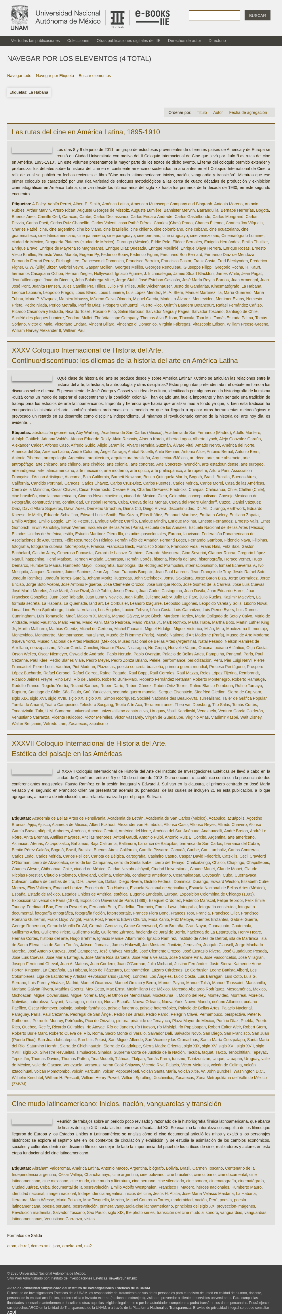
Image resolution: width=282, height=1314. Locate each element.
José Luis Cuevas (248, 584)
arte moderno (116, 470)
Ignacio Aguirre (128, 273)
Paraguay (20, 1014)
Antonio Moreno (228, 204)
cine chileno (141, 229)
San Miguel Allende (125, 1039)
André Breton (236, 831)
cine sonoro (196, 1181)
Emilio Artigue (24, 521)
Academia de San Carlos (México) (132, 432)
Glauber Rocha (221, 552)
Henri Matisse (59, 559)
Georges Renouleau (163, 267)
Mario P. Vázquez (41, 299)
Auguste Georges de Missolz (103, 210)
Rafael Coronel (56, 673)
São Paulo (71, 692)
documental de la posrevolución (80, 1187)
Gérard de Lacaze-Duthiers (119, 552)
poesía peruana (56, 1206)
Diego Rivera (154, 508)
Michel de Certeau (95, 628)
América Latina (115, 204)
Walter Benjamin (26, 723)
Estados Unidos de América (36, 533)
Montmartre (45, 635)
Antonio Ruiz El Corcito (185, 837)
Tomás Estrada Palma (233, 317)
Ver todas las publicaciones (35, 40)
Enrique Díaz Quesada (125, 248)
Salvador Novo (187, 1033)
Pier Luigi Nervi (237, 660)
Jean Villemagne (26, 280)
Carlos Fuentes (157, 483)
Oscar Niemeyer (52, 654)
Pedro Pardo (157, 1014)
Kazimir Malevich (239, 597)
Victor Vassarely (129, 717)
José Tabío (100, 590)
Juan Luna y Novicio (103, 597)
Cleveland (87, 875)
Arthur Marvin (38, 210)
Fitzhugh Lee (67, 261)
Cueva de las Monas (148, 502)
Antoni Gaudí (125, 837)
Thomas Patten (75, 1058)
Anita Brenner (167, 451)
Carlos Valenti (104, 223)
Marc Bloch (151, 616)
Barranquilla (208, 210)
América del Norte (238, 445)
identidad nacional (28, 1193)
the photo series (140, 1212)
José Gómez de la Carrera (206, 584)
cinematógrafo (251, 1181)
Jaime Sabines (78, 571)
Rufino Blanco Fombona (211, 685)
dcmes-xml (40, 1246)
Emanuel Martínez (181, 514)
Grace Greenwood (140, 925)
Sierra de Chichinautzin (81, 1046)
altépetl (44, 831)
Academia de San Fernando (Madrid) (198, 432)
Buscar (257, 15)
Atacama (73, 477)
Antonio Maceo (114, 1168)
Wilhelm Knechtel (27, 1077)
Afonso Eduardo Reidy (90, 439)
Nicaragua (136, 647)
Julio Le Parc (185, 597)
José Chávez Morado (118, 951)
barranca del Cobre (241, 843)
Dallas (111, 881)
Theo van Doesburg (192, 704)
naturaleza (38, 1001)
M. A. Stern (173, 292)
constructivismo (46, 502)
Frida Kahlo (158, 919)
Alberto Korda (151, 439)
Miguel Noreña (83, 995)
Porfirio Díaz (89, 305)
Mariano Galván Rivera (32, 989)
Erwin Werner (73, 527)
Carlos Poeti (37, 223)
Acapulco (217, 818)
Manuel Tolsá (198, 982)
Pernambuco (210, 1014)
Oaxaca (205, 647)
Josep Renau (125, 590)
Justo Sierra (220, 963)
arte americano (241, 837)
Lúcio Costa (161, 609)
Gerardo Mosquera (163, 552)
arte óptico (139, 470)
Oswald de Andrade (86, 654)
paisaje (66, 1008)
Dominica (182, 881)
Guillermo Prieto (55, 932)
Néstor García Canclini (78, 647)
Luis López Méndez (143, 292)
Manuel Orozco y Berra (135, 982)
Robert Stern (254, 1027)
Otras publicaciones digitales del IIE (129, 40)
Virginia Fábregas (174, 324)
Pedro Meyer (97, 660)
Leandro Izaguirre (146, 603)
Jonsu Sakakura (178, 578)
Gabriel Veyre (71, 267)
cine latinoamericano (56, 235)
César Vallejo (70, 1174)
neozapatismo (42, 647)
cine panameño (91, 235)
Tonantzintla (22, 711)
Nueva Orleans (146, 1001)
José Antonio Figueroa (81, 584)
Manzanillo (255, 982)
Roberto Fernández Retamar (165, 679)
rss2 (88, 1246)
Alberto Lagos (178, 439)
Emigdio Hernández (221, 242)
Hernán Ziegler (78, 273)
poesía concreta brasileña (140, 666)
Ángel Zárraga (113, 451)
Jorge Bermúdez (243, 578)
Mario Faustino (42, 622)
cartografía (136, 856)
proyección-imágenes (236, 1206)
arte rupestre (195, 470)
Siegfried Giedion (210, 692)
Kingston (32, 970)
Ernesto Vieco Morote (57, 254)
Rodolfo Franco (25, 685)
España (18, 894)
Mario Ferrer (69, 622)
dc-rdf (23, 1246)
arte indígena (23, 470)
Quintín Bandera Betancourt (189, 305)
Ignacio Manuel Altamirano (121, 938)
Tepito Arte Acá (128, 704)
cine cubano (196, 229)
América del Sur (26, 451)
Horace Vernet (237, 559)
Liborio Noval (255, 603)
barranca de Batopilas (157, 843)
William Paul (74, 330)
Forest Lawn (166, 906)
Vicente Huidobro (67, 717)
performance (174, 660)
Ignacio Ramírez (161, 938)
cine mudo (79, 1181)
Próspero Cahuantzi (120, 305)
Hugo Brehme (82, 938)
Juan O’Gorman (131, 963)
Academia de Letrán (125, 818)
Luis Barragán (209, 976)
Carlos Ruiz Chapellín (69, 223)
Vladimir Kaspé (224, 717)
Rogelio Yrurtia (55, 685)
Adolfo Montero (246, 432)
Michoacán (21, 995)
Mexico (259, 989)
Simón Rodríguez (119, 698)
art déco (197, 458)
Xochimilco (163, 1077)
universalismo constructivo (124, 711)
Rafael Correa (85, 673)
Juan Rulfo (133, 597)
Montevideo (203, 299)
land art (96, 603)
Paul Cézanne (55, 1014)
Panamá (233, 654)
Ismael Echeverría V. (237, 565)
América (78, 831)
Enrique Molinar (182, 521)
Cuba (123, 502)
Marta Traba (199, 622)
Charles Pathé (24, 229)
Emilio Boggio (51, 521)
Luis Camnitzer (187, 609)
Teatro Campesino (61, 704)
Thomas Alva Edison (158, 317)
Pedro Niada (35, 305)
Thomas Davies (45, 1058)
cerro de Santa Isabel (133, 862)
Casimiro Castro (162, 856)
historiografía (210, 559)
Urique (218, 1058)
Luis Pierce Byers (218, 609)
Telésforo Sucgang (96, 704)
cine (43, 229)
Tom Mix (204, 317)
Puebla (247, 1020)
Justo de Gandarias (191, 286)
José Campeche (82, 951)
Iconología (126, 565)
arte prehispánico (166, 470)
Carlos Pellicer (76, 856)
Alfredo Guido (83, 445)
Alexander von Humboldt (139, 824)
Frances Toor (182, 913)
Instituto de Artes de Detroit (202, 938)
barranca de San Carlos (201, 843)
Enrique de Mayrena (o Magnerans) (71, 248)
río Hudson (145, 1027)
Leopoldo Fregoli (58, 292)
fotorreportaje (77, 546)
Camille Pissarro (153, 850)
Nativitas (19, 1001)
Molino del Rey (192, 995)
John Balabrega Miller (94, 280)
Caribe (85, 216)
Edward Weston (224, 881)
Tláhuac (122, 1058)
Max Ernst (115, 989)
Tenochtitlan (239, 1052)
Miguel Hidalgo (158, 628)
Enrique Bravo (24, 248)
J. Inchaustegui (157, 273)
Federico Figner (144, 254)
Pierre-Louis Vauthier (51, 666)
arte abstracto (228, 458)
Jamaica (102, 944)
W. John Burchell (216, 1071)
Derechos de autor (184, 40)
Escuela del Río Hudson (106, 887)
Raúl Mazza (187, 673)
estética (120, 894)
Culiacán (19, 881)
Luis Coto (233, 976)
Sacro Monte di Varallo (125, 1033)
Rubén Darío (111, 685)
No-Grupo (157, 647)
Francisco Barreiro (142, 261)
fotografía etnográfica (54, 913)
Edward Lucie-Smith (98, 514)
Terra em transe (158, 704)
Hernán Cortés (138, 559)
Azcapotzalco (57, 843)
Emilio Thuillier (255, 242)
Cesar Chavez (64, 489)
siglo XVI (38, 698)
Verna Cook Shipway (121, 1065)
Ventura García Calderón (240, 711)
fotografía (20, 546)
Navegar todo (19, 75)
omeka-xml (72, 1246)
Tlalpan (138, 1058)
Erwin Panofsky (45, 527)
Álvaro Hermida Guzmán (149, 445)
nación (201, 1200)
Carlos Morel (211, 483)
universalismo (86, 711)
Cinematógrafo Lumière (243, 235)
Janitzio (174, 944)
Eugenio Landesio (146, 894)
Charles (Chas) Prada (173, 223)
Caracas (69, 216)
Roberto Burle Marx (29, 1033)
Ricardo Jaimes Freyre (32, 679)
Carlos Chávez (95, 483)
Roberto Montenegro (211, 679)
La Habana (251, 286)
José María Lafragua (64, 957)
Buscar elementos (95, 75)
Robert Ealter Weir (224, 1027)
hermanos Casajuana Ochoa (37, 273)
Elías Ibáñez (151, 514)
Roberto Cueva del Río (69, 1033)
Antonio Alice (193, 451)
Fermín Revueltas (71, 906)
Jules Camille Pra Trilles (83, 286)
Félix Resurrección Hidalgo (88, 540)
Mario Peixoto (68, 1200)
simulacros (86, 1052)
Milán (209, 628)
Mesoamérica (238, 989)
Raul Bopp (138, 673)
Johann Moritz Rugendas (109, 578)
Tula (39, 711)
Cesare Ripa (124, 489)
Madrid (72, 982)
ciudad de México (27, 242)
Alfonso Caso (56, 445)
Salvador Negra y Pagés (167, 311)
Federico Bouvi (114, 254)
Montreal (238, 995)
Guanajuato (218, 925)
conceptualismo (202, 496)
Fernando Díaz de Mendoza (229, 254)
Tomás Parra (158, 1058)
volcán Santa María (158, 1071)
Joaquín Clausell (218, 944)
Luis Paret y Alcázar (46, 982)
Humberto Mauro (246, 1187)
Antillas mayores (65, 837)
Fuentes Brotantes (211, 919)
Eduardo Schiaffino (61, 514)
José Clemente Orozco (123, 584)
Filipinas (259, 540)
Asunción (20, 843)
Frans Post (93, 919)
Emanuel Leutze (67, 887)
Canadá (178, 850)
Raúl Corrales (162, 673)
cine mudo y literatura (110, 1181)
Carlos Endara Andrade (151, 216)
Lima (16, 609)
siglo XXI (93, 698)
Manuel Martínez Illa (203, 292)
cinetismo (113, 496)
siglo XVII (245, 1046)
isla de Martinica (243, 938)
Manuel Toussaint (227, 982)
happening (34, 559)
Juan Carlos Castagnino (160, 590)
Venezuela (206, 711)
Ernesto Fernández (215, 521)
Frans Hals (210, 546)
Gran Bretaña (171, 925)
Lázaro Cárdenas (167, 970)
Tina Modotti (102, 1058)
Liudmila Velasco (81, 609)
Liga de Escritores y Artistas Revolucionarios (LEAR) (83, 976)
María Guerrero (237, 292)
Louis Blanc (85, 292)
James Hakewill (126, 944)
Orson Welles (24, 654)
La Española (54, 970)
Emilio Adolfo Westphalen (134, 1187)
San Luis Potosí (92, 1039)
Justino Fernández (190, 963)
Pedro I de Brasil (129, 1014)
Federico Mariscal (199, 900)
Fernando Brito (102, 906)
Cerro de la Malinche (30, 489)
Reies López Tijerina (218, 673)
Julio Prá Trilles (121, 286)
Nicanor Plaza (112, 647)
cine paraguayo (121, 235)
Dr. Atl (202, 508)
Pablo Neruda (119, 654)
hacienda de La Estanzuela (211, 932)
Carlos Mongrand (227, 216)
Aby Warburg (87, 432)
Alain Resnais (125, 439)
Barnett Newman (126, 477)
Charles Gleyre (25, 869)
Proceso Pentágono (227, 666)
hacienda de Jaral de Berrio (160, 932)
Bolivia (172, 1168)
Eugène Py (89, 254)
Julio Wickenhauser (154, 286)
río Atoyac (95, 1027)
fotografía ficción (90, 913)
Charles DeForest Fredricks (161, 489)
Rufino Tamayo (248, 685)
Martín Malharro (32, 628)
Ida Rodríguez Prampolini (160, 565)
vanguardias (231, 1212)
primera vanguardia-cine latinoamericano (136, 1206)
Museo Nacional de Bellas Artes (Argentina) (157, 641)
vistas (89, 1219)
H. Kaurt (252, 267)
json (56, 1246)
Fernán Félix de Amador (136, 540)
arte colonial (118, 464)
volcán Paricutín (86, 1071)
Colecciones (78, 40)
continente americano (151, 875)
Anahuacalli (211, 831)
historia (160, 559)
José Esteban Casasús (159, 280)
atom (11, 1246)
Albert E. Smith (86, 204)
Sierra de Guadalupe (122, 1046)
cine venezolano (204, 235)
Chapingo (235, 862)
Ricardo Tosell (78, 311)
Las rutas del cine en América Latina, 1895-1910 (86, 132)
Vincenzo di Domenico (137, 324)
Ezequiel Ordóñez (165, 900)
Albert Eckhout (102, 824)
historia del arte (183, 559)
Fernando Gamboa (205, 540)
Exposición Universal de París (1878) (45, 900)
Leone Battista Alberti (229, 970)
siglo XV (209, 1046)
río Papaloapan (192, 1027)
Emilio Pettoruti (79, 521)
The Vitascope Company (116, 317)
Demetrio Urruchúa (104, 508)
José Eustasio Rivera (202, 951)
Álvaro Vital (183, 445)
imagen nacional (61, 1193)
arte (210, 458)
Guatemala (241, 925)
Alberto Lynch (205, 439)
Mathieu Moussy (73, 299)
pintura (122, 1020)
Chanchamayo (97, 1174)
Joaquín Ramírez (27, 578)
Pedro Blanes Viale (67, 660)
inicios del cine (138, 1193)
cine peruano (148, 235)
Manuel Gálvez (125, 616)
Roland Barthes (84, 685)
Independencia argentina (100, 1193)
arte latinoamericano (56, 470)
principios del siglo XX (194, 1206)
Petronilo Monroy (48, 1020)
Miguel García (145, 299)
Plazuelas (106, 666)
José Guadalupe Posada (245, 951)
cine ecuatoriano (224, 229)
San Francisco (237, 1033)
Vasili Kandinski (181, 711)
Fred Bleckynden (233, 261)
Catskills (229, 856)
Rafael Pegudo (113, 673)
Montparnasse (70, 635)
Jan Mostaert (153, 944)
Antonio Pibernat (27, 458)
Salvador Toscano (208, 311)
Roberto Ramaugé (248, 679)
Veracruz (92, 1065)
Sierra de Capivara (244, 692)
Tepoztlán (20, 1058)
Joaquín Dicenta (58, 280)
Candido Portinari (46, 483)
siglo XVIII (57, 698)
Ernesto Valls (246, 521)
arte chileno (70, 464)
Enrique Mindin (152, 521)
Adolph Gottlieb (25, 439)
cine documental (232, 1174)
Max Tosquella (96, 1200)
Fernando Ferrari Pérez (33, 261)
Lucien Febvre (135, 609)
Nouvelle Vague (182, 647)
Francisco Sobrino (152, 546)
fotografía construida (217, 906)
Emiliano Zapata (244, 514)
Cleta (162, 496)
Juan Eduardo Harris (225, 590)
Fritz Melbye (182, 919)
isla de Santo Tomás (60, 944)
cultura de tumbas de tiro (52, 881)
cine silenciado (171, 1181)
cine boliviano (89, 229)
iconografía (105, 565)
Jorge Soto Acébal (42, 584)
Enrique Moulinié (163, 248)
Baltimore (127, 843)
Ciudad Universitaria (169, 869)
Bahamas (79, 843)
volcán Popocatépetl (121, 1071)
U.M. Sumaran (58, 711)
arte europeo (252, 464)
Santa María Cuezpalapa (222, 1039)
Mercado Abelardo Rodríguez (198, 989)
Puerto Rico (150, 305)
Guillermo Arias (25, 932)
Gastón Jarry (43, 552)
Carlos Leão (23, 856)
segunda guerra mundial (135, 692)
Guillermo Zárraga (117, 932)
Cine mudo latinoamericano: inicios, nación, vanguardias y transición (116, 1104)
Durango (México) (132, 242)
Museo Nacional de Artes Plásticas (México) (76, 641)
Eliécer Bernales (187, 242)
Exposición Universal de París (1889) (113, 900)
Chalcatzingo (198, 862)
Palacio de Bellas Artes (182, 654)
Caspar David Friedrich (199, 856)
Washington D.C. (248, 1071)
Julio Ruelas (210, 597)
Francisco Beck (120, 546)
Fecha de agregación (248, 112)
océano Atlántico (229, 647)
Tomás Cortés (244, 704)
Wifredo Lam (54, 723)
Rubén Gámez (138, 685)
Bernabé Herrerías (237, 210)
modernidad (182, 1200)
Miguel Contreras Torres (147, 1200)
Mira (220, 628)
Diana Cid (132, 508)
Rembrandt (249, 673)
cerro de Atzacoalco (50, 862)
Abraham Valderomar (51, 1168)
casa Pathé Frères (135, 223)
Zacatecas (77, 723)
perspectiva (234, 1014)
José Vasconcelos (220, 957)
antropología (55, 458)
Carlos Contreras (243, 850)
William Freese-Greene (247, 324)
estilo (68, 533)
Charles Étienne (209, 223)
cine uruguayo (175, 235)
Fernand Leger (173, 540)
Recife (44, 1027)
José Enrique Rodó (164, 584)
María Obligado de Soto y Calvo (223, 616)
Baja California (96, 477)
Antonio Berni (247, 451)
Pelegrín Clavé (184, 1014)
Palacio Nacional (236, 1008)
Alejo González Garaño (240, 439)
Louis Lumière (111, 292)
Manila (104, 616)
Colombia (177, 496)
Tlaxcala (186, 317)
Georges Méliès (129, 267)
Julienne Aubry (158, 597)
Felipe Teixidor (230, 900)
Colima (104, 875)
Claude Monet (229, 869)
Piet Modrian (84, 666)
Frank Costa (204, 261)
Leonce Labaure (26, 292)
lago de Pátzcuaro (105, 970)
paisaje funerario (123, 1008)
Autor (218, 112)
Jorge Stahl (126, 280)
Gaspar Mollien (99, 267)
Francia (97, 546)
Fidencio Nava (237, 540)
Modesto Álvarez (175, 299)
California (20, 483)
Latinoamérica (136, 970)
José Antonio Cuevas (47, 951)
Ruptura (19, 692)
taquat (207, 1052)
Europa (174, 533)
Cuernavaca (245, 875)
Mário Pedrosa (117, 622)
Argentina (76, 458)
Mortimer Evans (230, 299)
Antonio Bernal (220, 451)
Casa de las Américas (244, 483)
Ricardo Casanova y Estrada (37, 311)
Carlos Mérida (185, 483)
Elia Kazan (128, 514)
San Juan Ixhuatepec (57, 1039)
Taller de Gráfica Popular (244, 698)
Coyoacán (211, 875)
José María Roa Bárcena (107, 957)
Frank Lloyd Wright (64, 919)
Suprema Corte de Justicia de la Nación (149, 1052)
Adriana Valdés (54, 439)
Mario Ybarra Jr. (146, 622)
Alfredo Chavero (232, 824)
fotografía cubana (46, 546)
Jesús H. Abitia (166, 1193)
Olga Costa (256, 647)
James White (227, 273)
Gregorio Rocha (229, 267)
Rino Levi (63, 679)
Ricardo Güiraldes (68, 1027)
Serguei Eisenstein (175, 692)
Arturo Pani (219, 470)
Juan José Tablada (66, 597)
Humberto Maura (46, 565)
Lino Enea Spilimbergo (43, 609)
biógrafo (156, 1168)
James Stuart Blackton (193, 273)
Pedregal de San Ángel (91, 1014)
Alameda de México (69, 824)
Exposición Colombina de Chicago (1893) (217, 894)
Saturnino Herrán (42, 1046)
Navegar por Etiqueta (55, 75)
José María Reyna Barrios (205, 280)
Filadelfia (126, 906)
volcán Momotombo (52, 1071)
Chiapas (196, 489)
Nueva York (172, 1001)
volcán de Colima (226, 1065)
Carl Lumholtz (213, 850)
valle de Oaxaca (47, 1065)
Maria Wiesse (42, 1200)
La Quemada (75, 603)
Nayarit (57, 1001)
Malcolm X (86, 616)
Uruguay (157, 711)
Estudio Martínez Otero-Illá (99, 533)
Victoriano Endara (70, 324)
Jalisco (86, 944)
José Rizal (79, 590)
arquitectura (98, 458)
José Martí (58, 590)
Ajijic (31, 824)
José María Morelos (29, 590)
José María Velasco (149, 957)
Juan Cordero (102, 963)
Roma (97, 1033)
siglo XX (75, 698)
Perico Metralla (62, 305)
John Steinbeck (148, 578)
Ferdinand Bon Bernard (181, 254)
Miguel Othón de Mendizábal (124, 995)
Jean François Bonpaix (132, 571)
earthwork (236, 508)
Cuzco (224, 502)
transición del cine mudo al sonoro (187, 1212)
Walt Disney (250, 717)
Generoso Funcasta (75, 552)
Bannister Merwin (179, 210)
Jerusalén (192, 944)
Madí (70, 616)
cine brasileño (115, 229)
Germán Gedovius (105, 925)
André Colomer (84, 451)
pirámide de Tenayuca (150, 1020)
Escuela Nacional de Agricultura (158, 887)
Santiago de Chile (242, 311)
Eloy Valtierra (39, 887)
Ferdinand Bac (40, 906)
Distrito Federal (158, 881)
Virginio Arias (197, 717)
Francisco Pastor (176, 261)
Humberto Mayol (77, 565)
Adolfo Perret (59, 204)
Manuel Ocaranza (97, 982)
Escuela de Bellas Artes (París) (115, 527)
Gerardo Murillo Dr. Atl (67, 925)
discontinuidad (182, 508)
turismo (178, 1058)
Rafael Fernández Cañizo (239, 305)
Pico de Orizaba (99, 1020)
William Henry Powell (100, 1077)
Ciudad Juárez (25, 1187)
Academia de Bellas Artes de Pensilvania (68, 818)
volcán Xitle (188, 1071)
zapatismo (98, 723)
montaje (260, 628)
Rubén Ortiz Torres (170, 685)
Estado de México (44, 894)
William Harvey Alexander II (36, 330)
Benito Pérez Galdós (30, 850)
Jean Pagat (251, 273)
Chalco (218, 862)
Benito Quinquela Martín (165, 477)
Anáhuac (191, 831)
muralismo (94, 635)
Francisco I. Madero (176, 1187)
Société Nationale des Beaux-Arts (167, 698)
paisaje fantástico (90, 1008)
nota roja (94, 1001)
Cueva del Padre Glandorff (193, 502)
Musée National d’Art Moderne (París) (190, 635)
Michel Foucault (128, 628)
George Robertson (28, 925)
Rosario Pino (104, 311)
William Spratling (136, 1077)
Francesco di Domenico (102, 261)
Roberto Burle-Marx (119, 679)
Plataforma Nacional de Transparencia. (162, 1308)
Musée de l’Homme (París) (130, 635)
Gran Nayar (196, 925)
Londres (140, 976)
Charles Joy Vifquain (244, 223)
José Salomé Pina (185, 957)
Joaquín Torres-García (65, 578)
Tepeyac (259, 1052)
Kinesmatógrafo (225, 286)
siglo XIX (20, 698)
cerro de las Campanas (91, 862)
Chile (232, 489)
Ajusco (44, 824)
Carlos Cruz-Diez (125, 483)
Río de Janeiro (87, 679)
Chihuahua (215, 489)
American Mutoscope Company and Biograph (171, 204)
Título (202, 112)
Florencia (144, 906)
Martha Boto (223, 622)
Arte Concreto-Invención (178, 464)
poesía (226, 1200)
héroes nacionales (213, 1187)
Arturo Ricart (64, 210)
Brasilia (223, 477)
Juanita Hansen (46, 286)
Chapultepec (257, 862)
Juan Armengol (244, 280)
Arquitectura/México (170, 458)
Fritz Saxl (230, 546)
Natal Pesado (210, 641)
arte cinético (93, 464)
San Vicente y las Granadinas (171, 1039)
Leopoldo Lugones (180, 603)
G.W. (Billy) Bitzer (41, 267)
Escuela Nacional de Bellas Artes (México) (226, 527)
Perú (218, 660)
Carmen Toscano (208, 1168)
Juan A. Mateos (74, 963)
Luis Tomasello (50, 616)
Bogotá (262, 210)
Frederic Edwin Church (125, 919)
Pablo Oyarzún (147, 654)
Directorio (217, 40)
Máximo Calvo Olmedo (110, 299)
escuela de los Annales (165, 527)
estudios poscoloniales (145, 533)
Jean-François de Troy (210, 571)
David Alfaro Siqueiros (42, 508)
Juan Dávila (194, 590)
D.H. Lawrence (89, 881)
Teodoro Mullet (79, 317)
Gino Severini (194, 552)
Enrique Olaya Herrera (201, 248)
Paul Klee (38, 660)
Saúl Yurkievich (96, 692)
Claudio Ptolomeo (60, 875)
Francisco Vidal (184, 546)
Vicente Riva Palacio (160, 1065)
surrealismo (209, 698)
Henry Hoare (249, 932)
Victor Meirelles (98, 717)
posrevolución (85, 1206)
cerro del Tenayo (169, 862)
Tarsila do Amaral (27, 704)
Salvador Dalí (160, 1033)
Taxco (221, 1052)
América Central (102, 831)
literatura (19, 1200)
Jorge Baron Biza (210, 578)
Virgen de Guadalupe (164, 717)
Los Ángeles (109, 609)
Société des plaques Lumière (38, 317)
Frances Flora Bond (151, 913)
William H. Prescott (62, 1077)
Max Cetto (95, 989)
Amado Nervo (207, 445)
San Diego (212, 1033)
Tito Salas (221, 704)
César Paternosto (94, 489)
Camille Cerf (49, 216)
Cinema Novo (90, 496)
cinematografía (222, 1181)
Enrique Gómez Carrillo (116, 521)
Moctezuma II (238, 628)
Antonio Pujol (151, 837)
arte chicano (47, 464)
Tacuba (193, 1052)
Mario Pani (92, 622)
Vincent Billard (101, 324)
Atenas (37, 843)
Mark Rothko (174, 622)
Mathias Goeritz (63, 628)
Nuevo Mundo (197, 1001)
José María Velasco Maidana (208, 1193)
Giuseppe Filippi (198, 267)
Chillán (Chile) (251, 489)
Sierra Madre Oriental (162, 1046)
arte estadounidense (220, 464)
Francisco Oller (225, 913)
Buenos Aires (24, 216)
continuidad (72, 502)
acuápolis (235, 818)
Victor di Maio (40, 324)
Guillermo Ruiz (86, 932)
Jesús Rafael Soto (249, 571)
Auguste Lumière (146, 210)
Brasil (209, 477)
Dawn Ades (74, 508)
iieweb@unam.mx (123, 1278)
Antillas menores (97, 837)
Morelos (255, 995)
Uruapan (234, 1058)
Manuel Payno (171, 982)
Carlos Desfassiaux (111, 216)
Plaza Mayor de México (193, 1020)
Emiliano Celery (213, 514)
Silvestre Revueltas (57, 1052)
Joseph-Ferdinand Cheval (35, 963)
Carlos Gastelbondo (192, 216)
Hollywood (103, 273)
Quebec (29, 1027)
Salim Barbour (130, 311)
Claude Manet (202, 869)
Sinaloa (105, 1052)
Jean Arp (101, 571)
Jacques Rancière (47, 571)
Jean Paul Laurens (171, 571)
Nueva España (117, 1001)
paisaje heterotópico (158, 1008)
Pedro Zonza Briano (129, 660)
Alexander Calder (27, 445)
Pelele (155, 660)
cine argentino (62, 229)
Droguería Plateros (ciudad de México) (80, 242)
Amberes (61, 831)
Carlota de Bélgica (107, 856)
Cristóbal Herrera (100, 502)
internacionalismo (201, 565)
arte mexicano (89, 470)
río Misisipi (166, 1027)
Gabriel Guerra (243, 919)
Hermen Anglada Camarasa (98, 559)
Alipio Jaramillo (110, 445)
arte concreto (142, 464)
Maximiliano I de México (148, 989)
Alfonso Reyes (203, 824)
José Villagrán (251, 957)
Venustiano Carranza (30, 717)
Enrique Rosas (236, 248)
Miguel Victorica (188, 628)
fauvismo (191, 533)
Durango (217, 508)
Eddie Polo (160, 242)
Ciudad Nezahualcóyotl (128, 869)
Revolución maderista (31, 1212)
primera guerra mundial (186, 666)
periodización (200, 660)
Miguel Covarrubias (50, 995)
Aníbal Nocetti (140, 451)
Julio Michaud (160, 963)
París (248, 654)
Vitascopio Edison (208, 324)
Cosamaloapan (186, 875)
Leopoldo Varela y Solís (220, 603)
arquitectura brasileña (130, 458)
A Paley (38, 204)
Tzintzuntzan (198, 1058)
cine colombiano (168, 229)
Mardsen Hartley (178, 616)
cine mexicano (55, 1181)
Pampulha (215, 654)
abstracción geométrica (53, 432)
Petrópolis (74, 1020)
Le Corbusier (116, 603)
